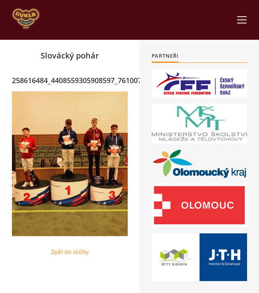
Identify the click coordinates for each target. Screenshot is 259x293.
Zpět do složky (70, 252)
